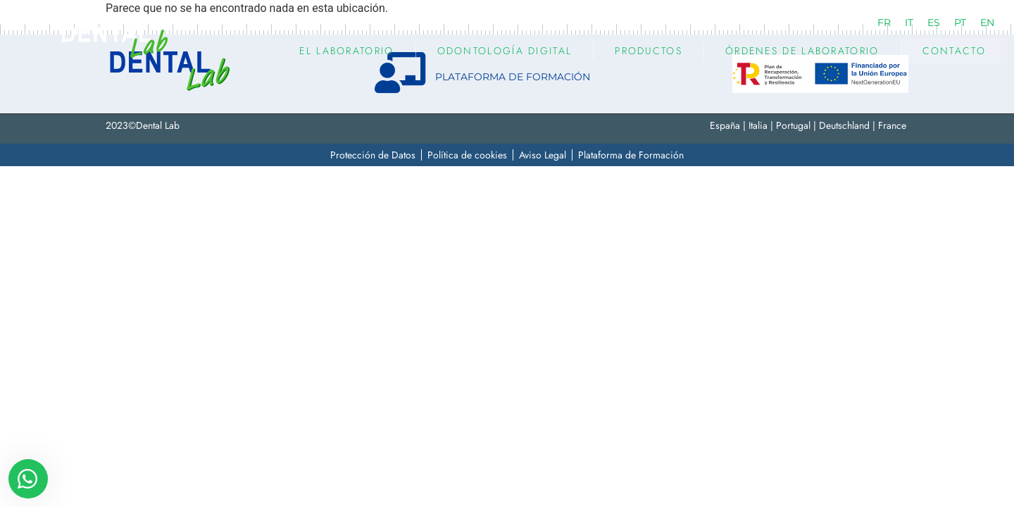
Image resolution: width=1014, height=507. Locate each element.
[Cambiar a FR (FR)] (884, 22)
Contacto (954, 51)
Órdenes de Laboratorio (802, 51)
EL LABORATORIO (346, 51)
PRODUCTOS (648, 51)
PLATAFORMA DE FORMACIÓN (512, 76)
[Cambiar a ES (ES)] (933, 22)
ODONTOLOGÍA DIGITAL (504, 51)
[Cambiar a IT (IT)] (909, 22)
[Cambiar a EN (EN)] (987, 22)
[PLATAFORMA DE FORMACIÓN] (400, 72)
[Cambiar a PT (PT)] (960, 22)
